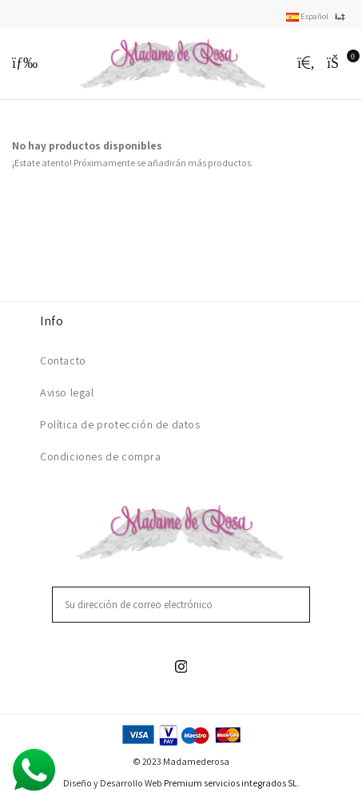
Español (318, 16)
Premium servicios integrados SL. (232, 783)
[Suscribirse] (299, 605)
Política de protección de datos (120, 424)
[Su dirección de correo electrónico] (171, 605)
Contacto (63, 360)
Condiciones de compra (100, 456)
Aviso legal (67, 392)
